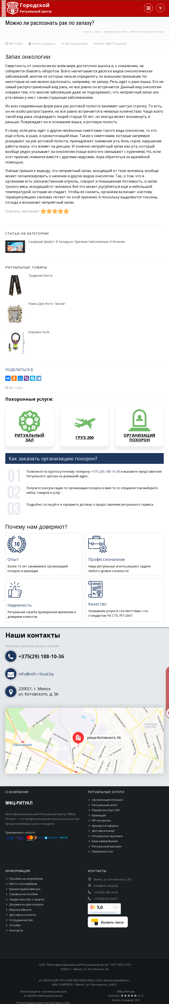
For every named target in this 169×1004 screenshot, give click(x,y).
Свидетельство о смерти (26, 899)
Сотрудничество (21, 920)
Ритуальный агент (105, 805)
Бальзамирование (105, 841)
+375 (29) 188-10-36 (105, 471)
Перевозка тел (102, 851)
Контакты (16, 930)
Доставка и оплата (22, 915)
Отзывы (15, 925)
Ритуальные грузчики (107, 836)
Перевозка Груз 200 (105, 810)
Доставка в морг (103, 831)
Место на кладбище (23, 884)
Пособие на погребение (26, 879)
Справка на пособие (23, 894)
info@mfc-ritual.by (36, 674)
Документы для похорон (26, 904)
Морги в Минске (20, 910)
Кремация (99, 815)
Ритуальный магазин (106, 846)
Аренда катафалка (105, 826)
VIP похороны (101, 820)
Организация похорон (107, 800)
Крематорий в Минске (24, 889)
